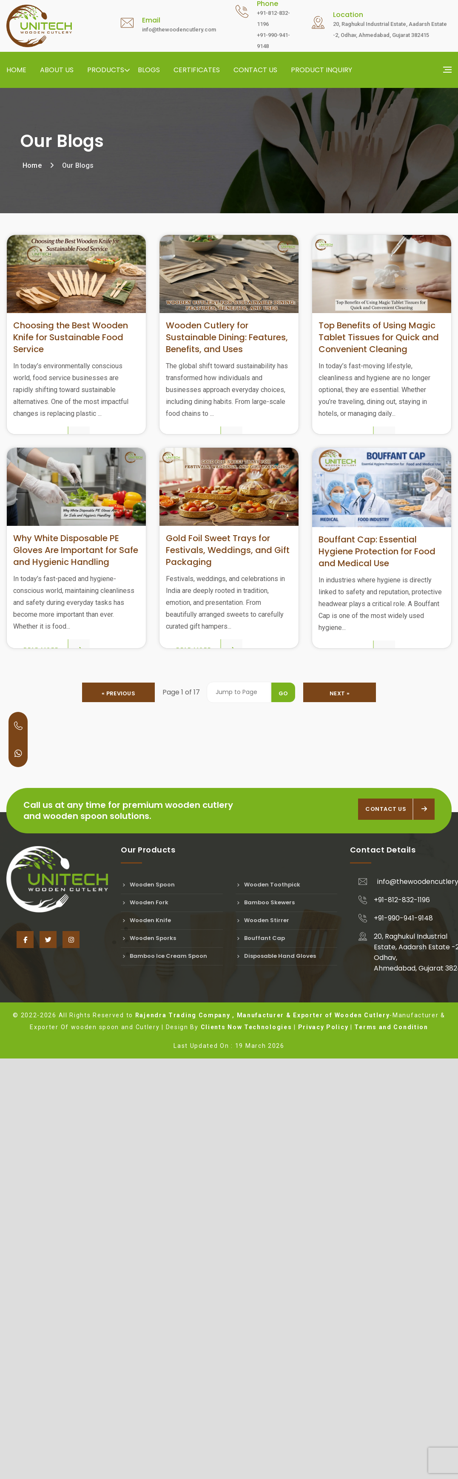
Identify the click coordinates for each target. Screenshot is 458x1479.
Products (105, 70)
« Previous (120, 1119)
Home (16, 70)
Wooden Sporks (148, 1364)
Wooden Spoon (148, 1310)
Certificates (197, 70)
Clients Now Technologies (246, 1452)
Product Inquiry (321, 70)
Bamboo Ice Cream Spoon (164, 1381)
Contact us (255, 70)
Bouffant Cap (260, 1364)
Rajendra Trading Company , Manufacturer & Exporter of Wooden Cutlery (262, 1440)
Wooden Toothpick (268, 1310)
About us (57, 70)
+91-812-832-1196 (402, 1325)
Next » (338, 1119)
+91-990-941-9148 (403, 1344)
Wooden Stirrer (263, 1346)
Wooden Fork (144, 1328)
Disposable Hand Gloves (276, 1381)
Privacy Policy (323, 1452)
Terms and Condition (391, 1452)
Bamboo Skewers (265, 1328)
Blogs (149, 70)
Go (282, 1119)
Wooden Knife (146, 1346)
